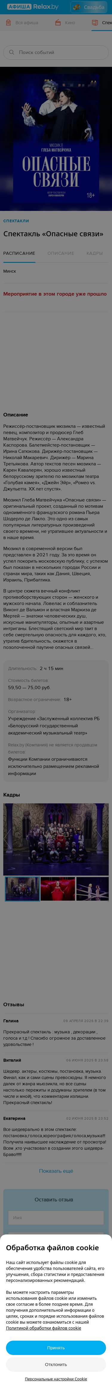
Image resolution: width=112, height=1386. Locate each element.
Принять (56, 1347)
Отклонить (56, 1364)
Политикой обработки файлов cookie (43, 1328)
